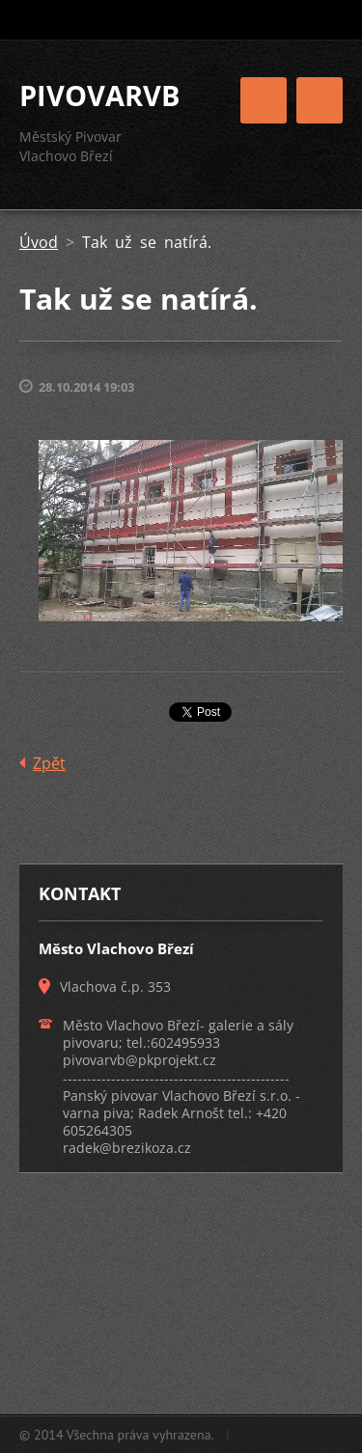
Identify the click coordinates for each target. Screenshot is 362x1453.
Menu (319, 100)
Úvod (38, 242)
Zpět (49, 763)
